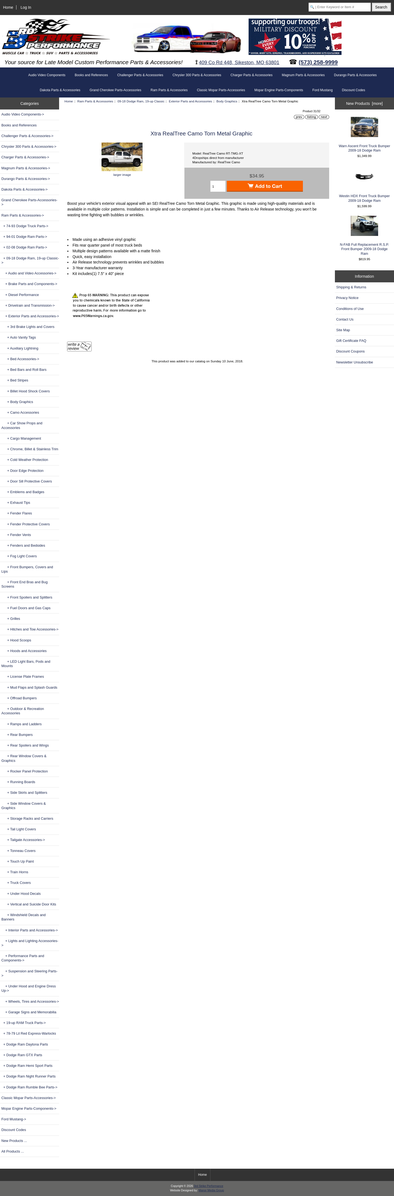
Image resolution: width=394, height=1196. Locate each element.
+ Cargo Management (21, 438)
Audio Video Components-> (22, 114)
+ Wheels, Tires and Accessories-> (30, 1001)
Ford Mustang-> (13, 1119)
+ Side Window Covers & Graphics (23, 805)
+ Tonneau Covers (18, 851)
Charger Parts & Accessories (252, 75)
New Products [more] (364, 103)
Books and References (91, 75)
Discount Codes (353, 90)
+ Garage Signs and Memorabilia (28, 1012)
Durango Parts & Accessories (355, 75)
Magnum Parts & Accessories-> (25, 168)
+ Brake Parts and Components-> (29, 284)
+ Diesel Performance (20, 295)
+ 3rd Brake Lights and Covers (27, 327)
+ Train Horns (14, 872)
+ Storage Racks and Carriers (27, 818)
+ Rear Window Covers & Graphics (24, 758)
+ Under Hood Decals (21, 894)
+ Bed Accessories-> (20, 359)
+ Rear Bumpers (17, 735)
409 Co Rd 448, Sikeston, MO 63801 (239, 62)
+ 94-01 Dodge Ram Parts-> (24, 237)
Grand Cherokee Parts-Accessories (115, 90)
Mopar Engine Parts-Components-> (28, 1108)
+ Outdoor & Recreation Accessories (22, 711)
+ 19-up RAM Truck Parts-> (23, 1023)
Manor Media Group (211, 1190)
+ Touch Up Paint (17, 861)
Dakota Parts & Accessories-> (24, 189)
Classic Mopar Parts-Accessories (221, 90)
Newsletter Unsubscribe (354, 362)
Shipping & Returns (351, 287)
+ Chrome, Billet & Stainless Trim (29, 449)
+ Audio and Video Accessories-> (28, 273)
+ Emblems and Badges (22, 492)
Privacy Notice (347, 298)
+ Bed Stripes (14, 380)
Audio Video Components (46, 75)
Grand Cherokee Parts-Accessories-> (29, 202)
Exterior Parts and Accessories (190, 101)
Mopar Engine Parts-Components (278, 90)
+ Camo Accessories (20, 412)
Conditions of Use (350, 309)
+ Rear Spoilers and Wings (25, 745)
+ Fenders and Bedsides (23, 545)
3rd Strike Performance (208, 1186)
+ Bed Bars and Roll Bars (24, 370)
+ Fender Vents (16, 535)
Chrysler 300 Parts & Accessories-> (28, 146)
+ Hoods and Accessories (24, 651)
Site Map (343, 330)
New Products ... (14, 1141)
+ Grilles (10, 619)
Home (8, 7)
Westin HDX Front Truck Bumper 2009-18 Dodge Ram (364, 183)
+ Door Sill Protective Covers (26, 481)
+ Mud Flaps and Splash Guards (29, 687)
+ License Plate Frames (22, 676)
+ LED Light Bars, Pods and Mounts (25, 663)
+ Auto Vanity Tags (18, 337)
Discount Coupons (350, 351)
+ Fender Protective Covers (25, 524)
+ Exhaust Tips (15, 503)
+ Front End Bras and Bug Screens (24, 584)
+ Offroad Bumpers (19, 698)
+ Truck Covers (16, 883)
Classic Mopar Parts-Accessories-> (28, 1098)
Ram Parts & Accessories (95, 101)
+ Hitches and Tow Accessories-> (30, 629)
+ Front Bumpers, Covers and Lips (27, 569)
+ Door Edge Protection (22, 471)
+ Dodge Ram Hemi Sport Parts (27, 1066)
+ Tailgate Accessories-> (23, 840)
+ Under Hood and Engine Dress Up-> (28, 988)
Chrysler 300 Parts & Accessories (197, 75)
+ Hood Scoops (16, 640)
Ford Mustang (322, 90)
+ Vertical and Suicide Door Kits (28, 904)
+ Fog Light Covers (19, 556)
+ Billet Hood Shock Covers (25, 391)
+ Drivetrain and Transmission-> (28, 305)
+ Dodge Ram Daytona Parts (24, 1044)
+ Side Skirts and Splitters (24, 793)
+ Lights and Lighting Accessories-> (29, 943)
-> (22, 215)
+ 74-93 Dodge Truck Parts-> (24, 226)
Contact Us (345, 319)
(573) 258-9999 (318, 62)
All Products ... (12, 1151)
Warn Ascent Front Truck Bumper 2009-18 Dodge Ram (364, 134)
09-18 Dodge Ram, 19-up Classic (141, 101)
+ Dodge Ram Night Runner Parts (28, 1076)
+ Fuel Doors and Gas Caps (26, 608)
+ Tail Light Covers (18, 829)
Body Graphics (226, 101)
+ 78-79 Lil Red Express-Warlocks (28, 1033)
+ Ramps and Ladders (21, 724)
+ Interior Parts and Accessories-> (29, 930)
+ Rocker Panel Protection (24, 771)
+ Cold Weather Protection (24, 460)
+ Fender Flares (16, 513)
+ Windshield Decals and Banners (23, 917)
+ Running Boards (18, 782)
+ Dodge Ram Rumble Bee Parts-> (29, 1087)
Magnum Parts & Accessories (303, 75)
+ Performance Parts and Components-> (22, 958)
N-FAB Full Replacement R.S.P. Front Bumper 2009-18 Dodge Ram (364, 236)
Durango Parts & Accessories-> (25, 179)
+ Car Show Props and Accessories (21, 425)
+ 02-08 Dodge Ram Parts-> (24, 247)
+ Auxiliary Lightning (19, 348)
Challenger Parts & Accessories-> (27, 136)
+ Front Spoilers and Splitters (26, 597)
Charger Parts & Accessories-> (25, 157)
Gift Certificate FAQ (351, 341)
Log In (26, 7)
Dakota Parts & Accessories (60, 90)
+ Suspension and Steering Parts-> (29, 973)
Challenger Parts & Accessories (140, 75)
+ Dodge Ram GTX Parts (21, 1055)
